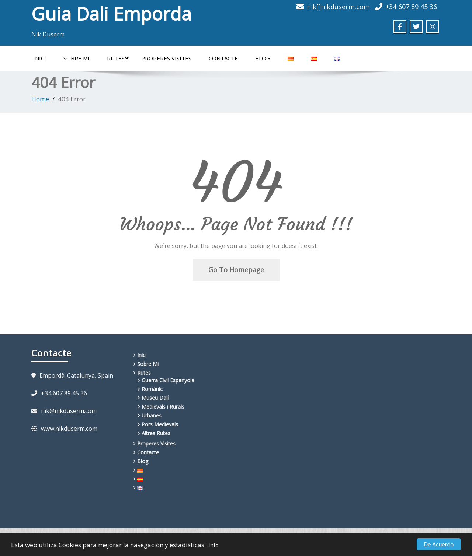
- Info (212, 545)
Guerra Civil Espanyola (168, 380)
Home (40, 99)
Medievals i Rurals (163, 406)
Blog (262, 58)
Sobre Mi (76, 58)
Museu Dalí (155, 397)
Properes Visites (166, 58)
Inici (39, 58)
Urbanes (152, 415)
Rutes (118, 58)
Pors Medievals (160, 424)
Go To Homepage (236, 269)
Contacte (223, 58)
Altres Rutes (156, 433)
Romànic (152, 388)
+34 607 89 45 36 (64, 393)
